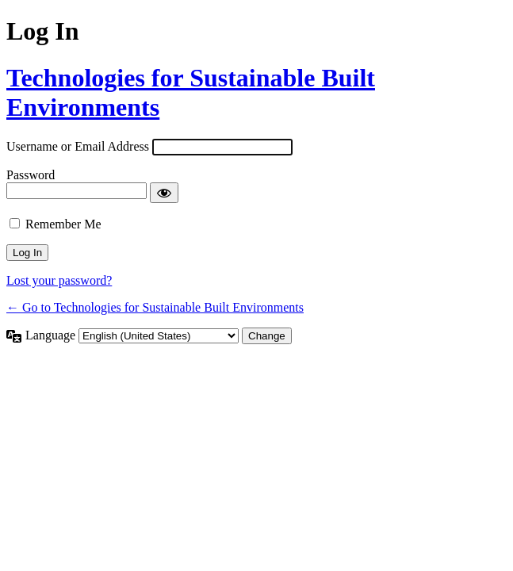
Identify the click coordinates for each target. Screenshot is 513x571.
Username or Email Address (77, 146)
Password (30, 175)
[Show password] (164, 192)
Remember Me (63, 224)
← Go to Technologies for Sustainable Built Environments (155, 307)
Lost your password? (59, 280)
